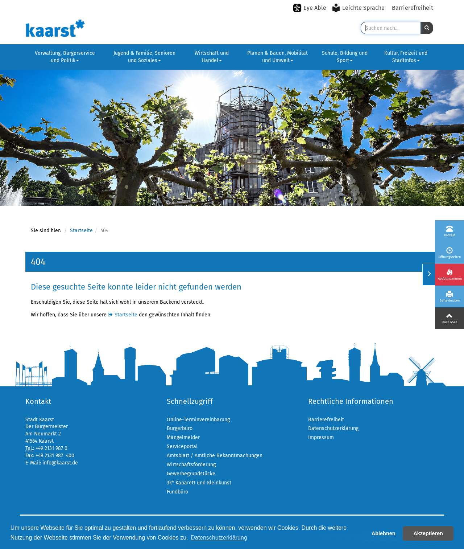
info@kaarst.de (60, 463)
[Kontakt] (449, 231)
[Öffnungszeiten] (449, 253)
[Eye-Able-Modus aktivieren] (309, 8)
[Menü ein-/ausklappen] (428, 275)
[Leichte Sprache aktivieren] (359, 8)
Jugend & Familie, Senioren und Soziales (144, 56)
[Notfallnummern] (449, 275)
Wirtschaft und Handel (212, 56)
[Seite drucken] (449, 296)
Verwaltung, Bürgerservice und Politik (65, 56)
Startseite (81, 231)
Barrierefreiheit (412, 7)
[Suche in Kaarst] (390, 28)
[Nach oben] (449, 318)
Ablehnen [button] (383, 533)
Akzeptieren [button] (428, 533)
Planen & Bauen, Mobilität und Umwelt (277, 56)
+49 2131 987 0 (51, 448)
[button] (426, 28)
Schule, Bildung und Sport (345, 56)
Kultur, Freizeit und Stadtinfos (405, 56)
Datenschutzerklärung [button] (219, 537)
